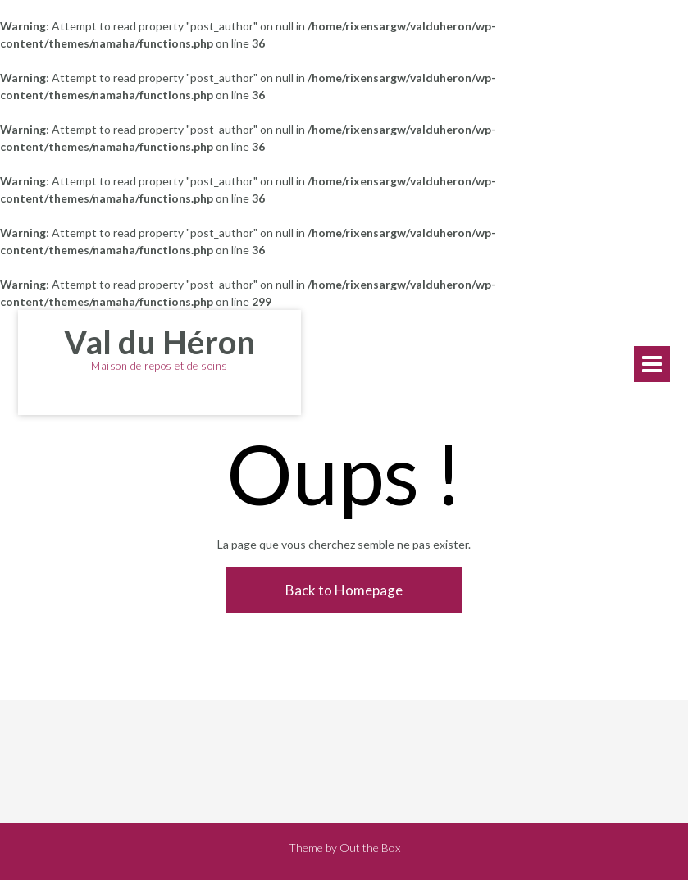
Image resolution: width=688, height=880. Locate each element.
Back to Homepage (344, 590)
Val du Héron (159, 342)
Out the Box (369, 848)
